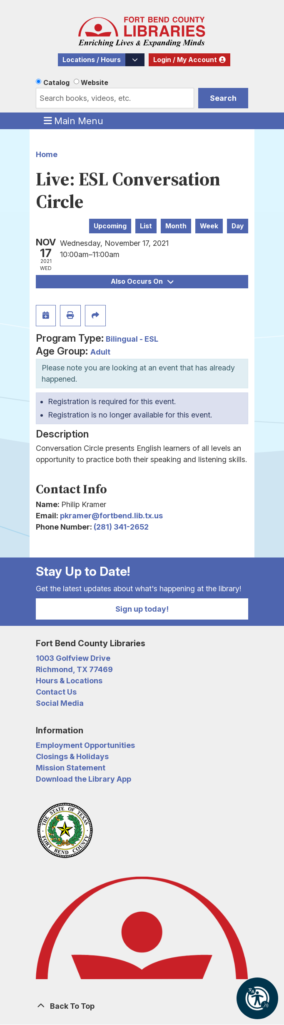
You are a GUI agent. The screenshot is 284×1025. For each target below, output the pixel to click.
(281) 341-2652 (121, 526)
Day (238, 226)
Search (223, 98)
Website (94, 82)
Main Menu (74, 120)
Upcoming (110, 226)
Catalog (56, 82)
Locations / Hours (91, 60)
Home (46, 154)
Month (176, 226)
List (146, 226)
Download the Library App (83, 779)
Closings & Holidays (72, 756)
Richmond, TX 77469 (74, 669)
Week (209, 226)
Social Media (60, 703)
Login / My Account (185, 60)
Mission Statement (70, 767)
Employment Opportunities (85, 745)
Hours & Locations (69, 680)
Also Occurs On (142, 281)
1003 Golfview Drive (73, 658)
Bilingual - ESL (132, 339)
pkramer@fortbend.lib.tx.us (111, 515)
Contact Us (56, 692)
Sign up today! (142, 609)
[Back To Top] (142, 1006)
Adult (100, 352)
